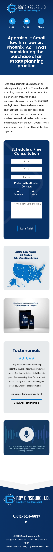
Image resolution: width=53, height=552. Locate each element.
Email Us (27, 27)
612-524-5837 (28, 516)
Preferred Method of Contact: (26, 185)
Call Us (12, 27)
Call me (33, 194)
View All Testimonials (26, 402)
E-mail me (18, 194)
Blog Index (12, 539)
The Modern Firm (40, 546)
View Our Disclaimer (27, 539)
